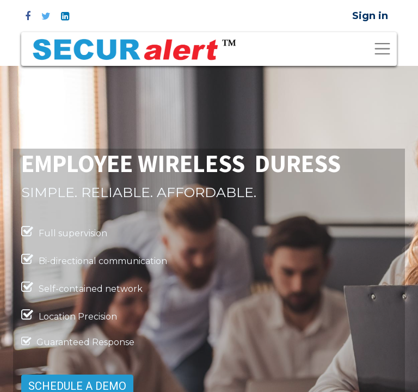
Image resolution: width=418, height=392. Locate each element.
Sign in (370, 16)
